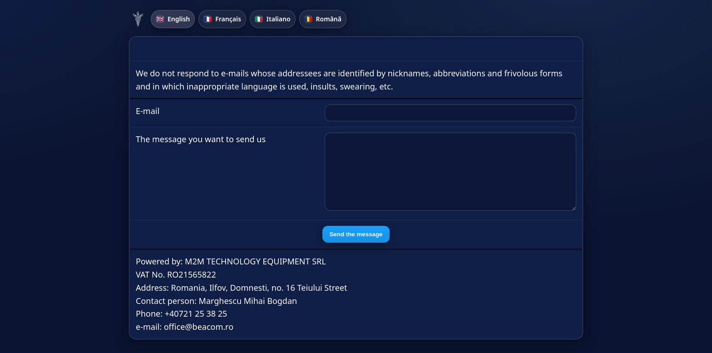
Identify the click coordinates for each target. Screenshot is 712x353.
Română (322, 19)
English (173, 19)
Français (222, 19)
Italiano (273, 19)
